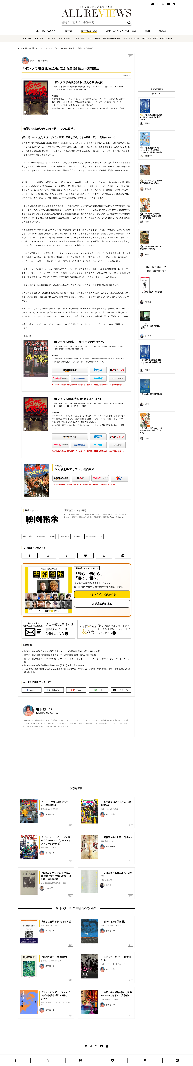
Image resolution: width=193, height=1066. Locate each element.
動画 (147, 31)
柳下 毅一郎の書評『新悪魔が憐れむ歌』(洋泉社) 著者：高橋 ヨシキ (54, 665)
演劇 (53, 536)
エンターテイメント (45, 48)
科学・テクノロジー (131, 38)
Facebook (31, 690)
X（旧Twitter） (53, 690)
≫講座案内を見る (102, 603)
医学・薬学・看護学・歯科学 (153, 38)
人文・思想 (39, 38)
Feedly (99, 690)
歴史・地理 (80, 38)
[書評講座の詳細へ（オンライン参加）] (48, 590)
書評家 (68, 31)
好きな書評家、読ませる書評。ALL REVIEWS (96, 11)
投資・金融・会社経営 (111, 38)
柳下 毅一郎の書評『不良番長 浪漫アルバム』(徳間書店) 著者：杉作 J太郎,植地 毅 (60, 655)
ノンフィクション (65, 38)
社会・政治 (51, 38)
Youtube (76, 690)
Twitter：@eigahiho (117, 517)
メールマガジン (121, 690)
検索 (129, 23)
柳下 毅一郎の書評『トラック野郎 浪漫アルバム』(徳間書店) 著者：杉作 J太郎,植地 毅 (62, 651)
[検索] (96, 22)
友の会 (162, 31)
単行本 (78, 536)
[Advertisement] (52, 762)
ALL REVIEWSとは (45, 31)
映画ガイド (65, 536)
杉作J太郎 (28, 536)
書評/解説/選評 (89, 31)
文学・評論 (27, 38)
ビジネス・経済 (94, 38)
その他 (170, 38)
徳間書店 (41, 536)
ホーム (20, 48)
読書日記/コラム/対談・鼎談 (121, 31)
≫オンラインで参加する (102, 594)
